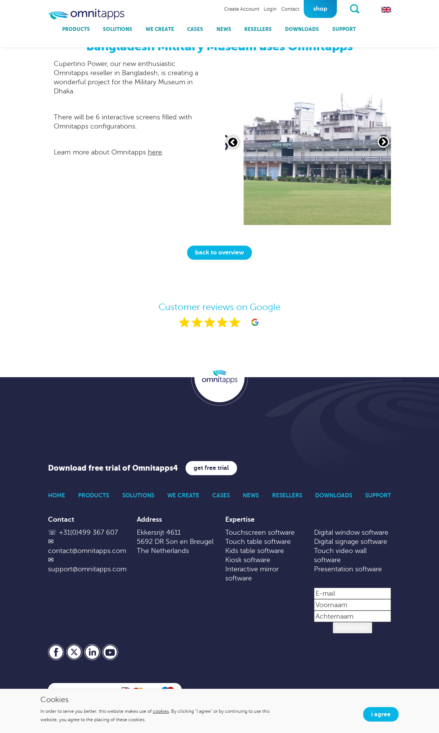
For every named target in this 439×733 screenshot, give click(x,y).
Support (344, 29)
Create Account (241, 9)
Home (56, 495)
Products (76, 29)
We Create (160, 29)
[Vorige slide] (233, 142)
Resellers (258, 29)
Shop (320, 8)
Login (270, 9)
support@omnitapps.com (87, 569)
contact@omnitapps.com (87, 551)
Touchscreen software (260, 532)
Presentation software (348, 569)
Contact (290, 9)
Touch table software (258, 541)
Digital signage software (350, 541)
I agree (381, 714)
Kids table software (254, 551)
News (223, 29)
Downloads (302, 29)
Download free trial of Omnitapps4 (113, 468)
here (155, 152)
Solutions (117, 29)
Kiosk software (247, 560)
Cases (195, 29)
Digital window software (351, 532)
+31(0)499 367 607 (88, 532)
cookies (161, 711)
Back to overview (219, 252)
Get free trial (211, 468)
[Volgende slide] (383, 142)
